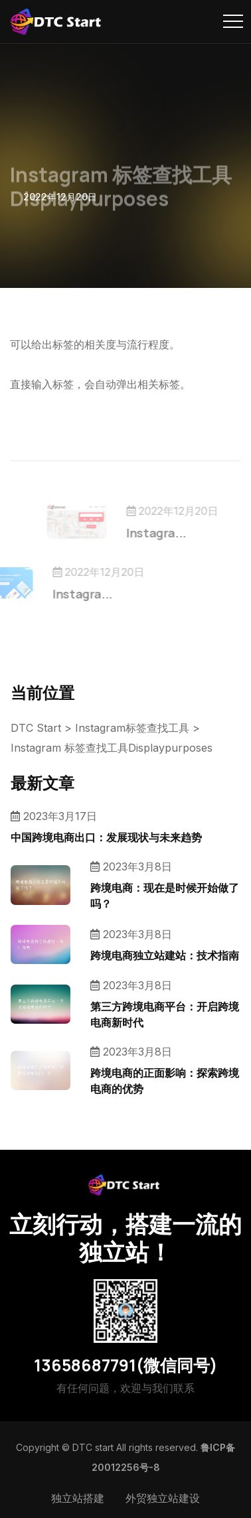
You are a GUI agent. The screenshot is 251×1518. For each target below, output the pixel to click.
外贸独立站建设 (163, 1498)
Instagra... (171, 533)
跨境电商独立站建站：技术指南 (164, 955)
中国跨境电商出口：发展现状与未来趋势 (106, 837)
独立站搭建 (77, 1498)
